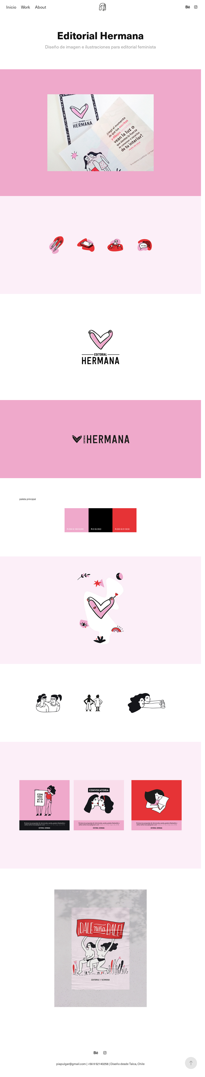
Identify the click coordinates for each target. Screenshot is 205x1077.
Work (25, 7)
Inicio (11, 7)
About (40, 7)
